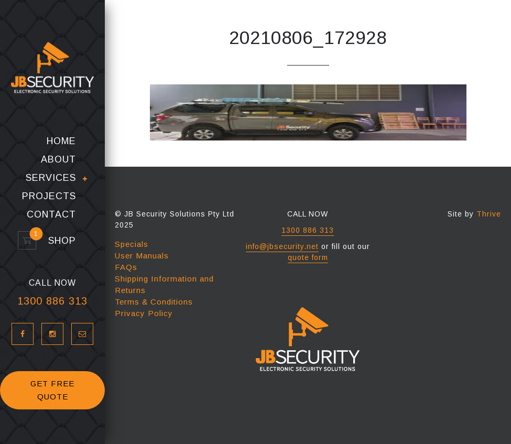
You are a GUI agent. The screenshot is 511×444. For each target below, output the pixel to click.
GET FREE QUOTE (52, 391)
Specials (131, 244)
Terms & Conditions (154, 301)
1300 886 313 (52, 302)
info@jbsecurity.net (282, 246)
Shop (57, 241)
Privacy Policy (144, 313)
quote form (308, 257)
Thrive (488, 214)
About (58, 160)
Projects (49, 197)
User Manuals (142, 255)
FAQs (126, 267)
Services (51, 179)
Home (61, 142)
